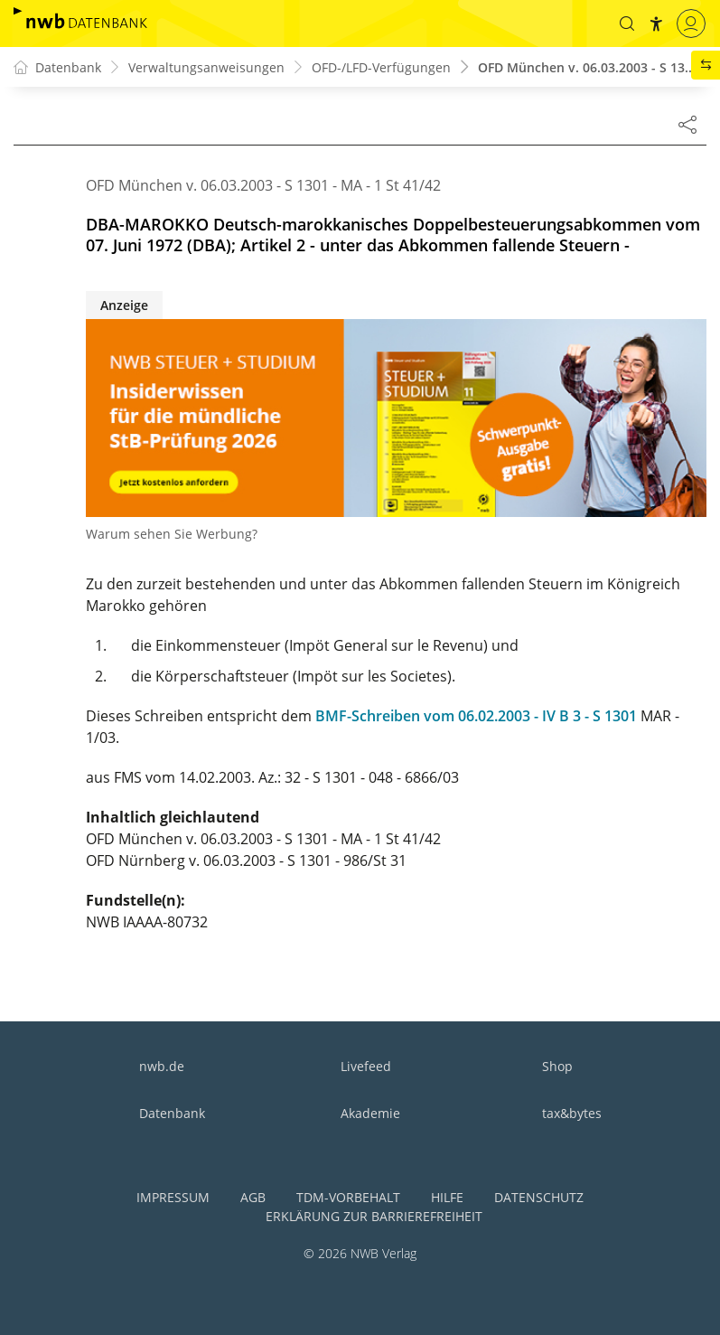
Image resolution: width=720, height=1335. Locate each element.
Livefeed (366, 1066)
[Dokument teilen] (687, 124)
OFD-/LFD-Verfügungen (381, 67)
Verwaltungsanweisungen (206, 67)
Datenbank (172, 1113)
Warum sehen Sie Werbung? (171, 533)
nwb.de (161, 1066)
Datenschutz (539, 1197)
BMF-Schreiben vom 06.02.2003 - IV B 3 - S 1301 (476, 716)
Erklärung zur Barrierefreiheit (374, 1216)
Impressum (173, 1197)
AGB (253, 1197)
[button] (626, 23)
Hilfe (447, 1197)
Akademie (370, 1113)
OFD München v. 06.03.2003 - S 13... (587, 67)
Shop (557, 1066)
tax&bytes (572, 1113)
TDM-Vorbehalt (348, 1197)
